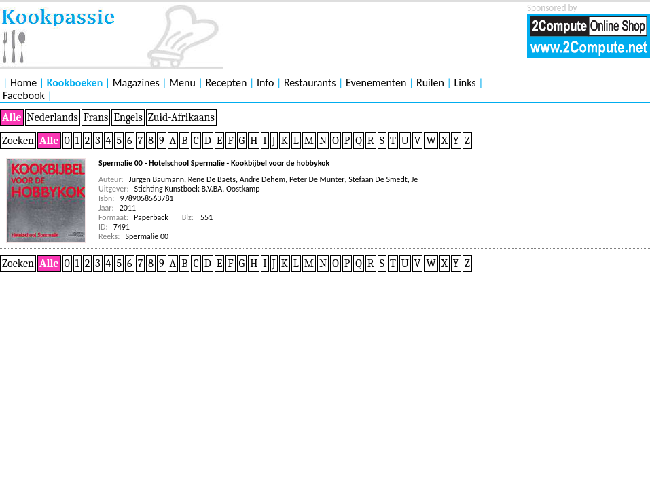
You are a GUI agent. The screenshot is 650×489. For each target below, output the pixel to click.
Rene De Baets (212, 179)
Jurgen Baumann (156, 179)
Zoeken (18, 140)
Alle (12, 117)
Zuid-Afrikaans (181, 117)
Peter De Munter (317, 179)
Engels (127, 117)
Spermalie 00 (147, 236)
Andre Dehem (262, 179)
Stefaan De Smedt (378, 179)
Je (415, 179)
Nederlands (52, 117)
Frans (96, 117)
